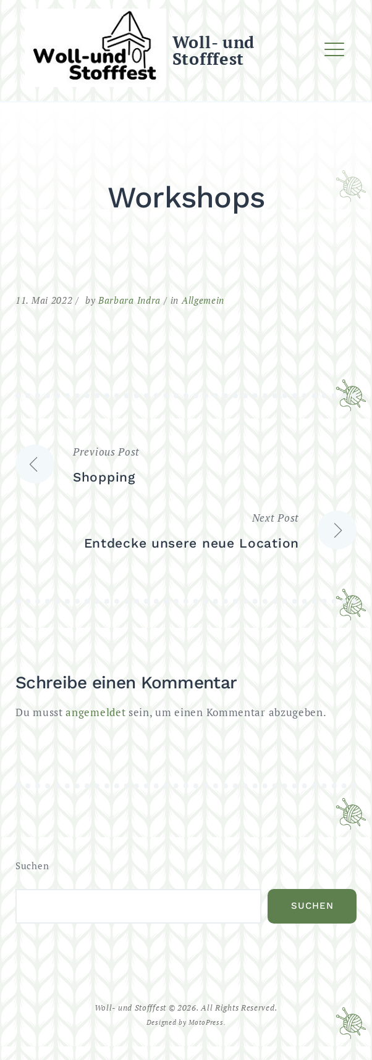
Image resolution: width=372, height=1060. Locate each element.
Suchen (32, 865)
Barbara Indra (129, 300)
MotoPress (205, 1022)
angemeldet (95, 712)
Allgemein (203, 300)
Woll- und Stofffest (213, 50)
